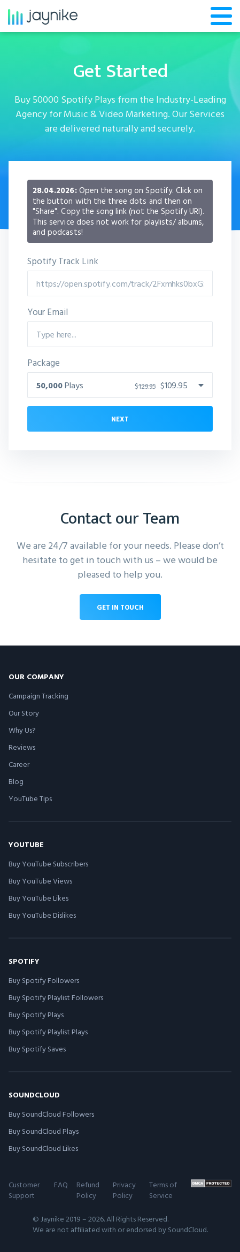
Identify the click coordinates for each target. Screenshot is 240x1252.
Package (43, 362)
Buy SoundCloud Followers (51, 1113)
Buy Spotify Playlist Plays (48, 1031)
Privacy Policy (124, 1190)
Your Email (47, 311)
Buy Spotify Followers (44, 980)
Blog (16, 781)
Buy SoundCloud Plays (44, 1130)
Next (120, 418)
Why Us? (22, 729)
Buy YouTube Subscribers (48, 863)
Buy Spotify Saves (37, 1048)
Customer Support (24, 1190)
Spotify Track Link (62, 260)
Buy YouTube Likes (38, 897)
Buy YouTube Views (40, 880)
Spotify (24, 960)
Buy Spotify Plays (36, 1014)
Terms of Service (163, 1190)
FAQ (61, 1184)
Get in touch (120, 607)
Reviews (22, 746)
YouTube (26, 844)
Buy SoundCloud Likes (43, 1148)
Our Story (24, 712)
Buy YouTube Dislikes (42, 914)
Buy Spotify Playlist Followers (56, 997)
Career (19, 764)
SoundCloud (34, 1094)
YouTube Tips (30, 798)
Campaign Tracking (38, 695)
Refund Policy (87, 1190)
